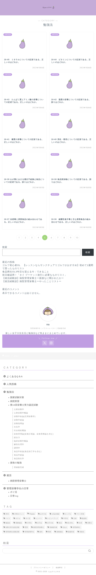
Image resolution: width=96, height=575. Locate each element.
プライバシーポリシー (42, 567)
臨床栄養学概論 (21, 441)
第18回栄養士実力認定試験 (24, 405)
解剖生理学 (19, 444)
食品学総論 (19, 455)
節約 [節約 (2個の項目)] (40, 532)
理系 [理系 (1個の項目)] (26, 527)
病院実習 (14, 401)
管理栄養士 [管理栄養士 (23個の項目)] (76, 527)
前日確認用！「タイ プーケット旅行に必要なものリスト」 (34, 275)
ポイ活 (13, 492)
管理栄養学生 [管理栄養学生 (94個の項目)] (29, 532)
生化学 (17, 427)
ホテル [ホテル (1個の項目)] (18, 518)
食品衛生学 (19, 458)
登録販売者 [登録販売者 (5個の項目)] (53, 527)
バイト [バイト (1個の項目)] (8, 518)
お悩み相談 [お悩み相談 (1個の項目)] (55, 514)
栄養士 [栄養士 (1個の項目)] (89, 523)
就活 (9, 475)
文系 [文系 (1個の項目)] (80, 523)
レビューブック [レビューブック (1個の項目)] (52, 518)
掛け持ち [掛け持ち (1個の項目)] (70, 523)
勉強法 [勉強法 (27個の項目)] (8, 523)
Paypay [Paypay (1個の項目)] (32, 514)
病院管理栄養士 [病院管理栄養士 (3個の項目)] (38, 527)
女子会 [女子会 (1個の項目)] (39, 523)
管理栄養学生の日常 (18, 488)
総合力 (17, 437)
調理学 (17, 448)
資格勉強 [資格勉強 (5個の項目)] (59, 532)
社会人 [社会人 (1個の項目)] (65, 527)
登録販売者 (19, 467)
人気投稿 (11, 384)
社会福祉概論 (20, 430)
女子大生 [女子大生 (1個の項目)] (50, 523)
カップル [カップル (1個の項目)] (68, 514)
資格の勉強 (16, 463)
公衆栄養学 (19, 409)
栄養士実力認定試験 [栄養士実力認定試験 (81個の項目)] (12, 527)
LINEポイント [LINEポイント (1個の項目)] (19, 514)
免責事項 (59, 567)
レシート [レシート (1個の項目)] (39, 518)
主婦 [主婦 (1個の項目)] (74, 518)
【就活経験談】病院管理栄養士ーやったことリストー (31, 281)
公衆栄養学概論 (21, 413)
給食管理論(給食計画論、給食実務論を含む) (34, 434)
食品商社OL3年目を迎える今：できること (25, 271)
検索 (4, 247)
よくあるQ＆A (15, 376)
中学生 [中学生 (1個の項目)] (65, 518)
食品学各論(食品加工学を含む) (28, 451)
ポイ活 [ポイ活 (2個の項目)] (28, 518)
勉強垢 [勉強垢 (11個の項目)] (84, 518)
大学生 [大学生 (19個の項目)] (29, 523)
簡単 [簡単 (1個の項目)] (49, 532)
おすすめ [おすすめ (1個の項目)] (43, 514)
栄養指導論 (19, 423)
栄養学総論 (19, 420)
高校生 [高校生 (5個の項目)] (82, 532)
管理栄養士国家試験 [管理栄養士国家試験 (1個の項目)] (12, 532)
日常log (14, 496)
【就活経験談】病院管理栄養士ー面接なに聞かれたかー (33, 278)
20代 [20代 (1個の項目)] (7, 514)
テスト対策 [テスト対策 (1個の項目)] (80, 514)
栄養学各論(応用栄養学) (25, 416)
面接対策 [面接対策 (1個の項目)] (71, 532)
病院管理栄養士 (18, 481)
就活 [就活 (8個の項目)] (60, 523)
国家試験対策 (17, 397)
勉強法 (10, 392)
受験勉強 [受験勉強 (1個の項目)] (19, 523)
